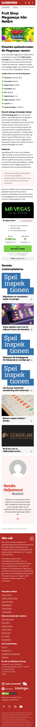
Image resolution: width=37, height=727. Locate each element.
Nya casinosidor (7, 602)
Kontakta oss (6, 650)
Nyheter (15, 7)
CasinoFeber (6, 7)
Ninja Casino (6, 633)
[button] (32, 539)
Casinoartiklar (7, 608)
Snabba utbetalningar (10, 598)
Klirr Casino (5, 636)
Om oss (4, 647)
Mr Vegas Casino (18, 248)
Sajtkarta (5, 657)
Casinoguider (6, 612)
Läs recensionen (26, 220)
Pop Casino (6, 623)
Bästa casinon (7, 595)
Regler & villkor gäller (22, 253)
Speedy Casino (7, 626)
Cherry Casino (7, 629)
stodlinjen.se (22, 255)
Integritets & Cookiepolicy (11, 654)
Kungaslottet (6, 640)
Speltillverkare (6, 605)
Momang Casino (8, 619)
